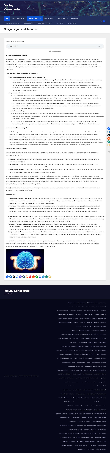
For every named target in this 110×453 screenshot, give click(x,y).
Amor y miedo (95, 306)
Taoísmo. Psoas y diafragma (70, 441)
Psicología (49, 18)
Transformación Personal (80, 445)
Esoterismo (29, 23)
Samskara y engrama (90, 425)
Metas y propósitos (87, 390)
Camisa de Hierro (73, 318)
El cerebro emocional (62, 350)
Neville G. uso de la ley (75, 413)
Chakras (74, 18)
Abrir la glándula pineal (79, 302)
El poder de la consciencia (64, 358)
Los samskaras (77, 390)
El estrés (76, 354)
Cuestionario (102, 342)
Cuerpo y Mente (93, 342)
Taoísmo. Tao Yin (101, 441)
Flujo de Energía (76, 374)
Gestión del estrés (87, 374)
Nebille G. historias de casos (98, 397)
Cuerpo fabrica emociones (98, 338)
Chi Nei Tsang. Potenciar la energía (69, 334)
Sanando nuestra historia (75, 429)
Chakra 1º (75, 322)
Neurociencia (34, 18)
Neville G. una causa (61, 413)
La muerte (75, 382)
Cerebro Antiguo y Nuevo (99, 318)
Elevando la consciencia (85, 358)
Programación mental (100, 417)
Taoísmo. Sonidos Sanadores (87, 441)
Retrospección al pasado (66, 425)
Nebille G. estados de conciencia (79, 397)
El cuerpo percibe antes (65, 354)
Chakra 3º (89, 322)
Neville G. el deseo (90, 405)
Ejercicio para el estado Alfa (98, 346)
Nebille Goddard (45, 23)
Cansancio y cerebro (84, 318)
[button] (101, 21)
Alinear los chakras (74, 306)
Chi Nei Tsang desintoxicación (98, 326)
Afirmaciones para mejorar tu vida (96, 302)
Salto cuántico (79, 425)
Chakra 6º (78, 326)
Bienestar (78, 314)
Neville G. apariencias (100, 401)
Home (69, 302)
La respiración (102, 382)
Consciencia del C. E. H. (65, 338)
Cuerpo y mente (82, 342)
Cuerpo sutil (73, 342)
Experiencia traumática (99, 370)
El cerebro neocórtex (87, 350)
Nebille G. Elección (64, 397)
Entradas (72, 23)
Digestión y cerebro (83, 346)
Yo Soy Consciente (16, 291)
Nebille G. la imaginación (70, 401)
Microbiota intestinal (100, 390)
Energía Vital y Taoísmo (99, 366)
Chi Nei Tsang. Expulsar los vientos (80, 330)
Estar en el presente (76, 370)
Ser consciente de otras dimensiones (69, 433)
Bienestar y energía (88, 314)
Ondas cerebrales (88, 413)
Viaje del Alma (102, 445)
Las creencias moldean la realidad (96, 386)
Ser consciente (102, 429)
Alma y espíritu (86, 306)
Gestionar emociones (100, 374)
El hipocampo (84, 354)
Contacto (75, 338)
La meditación (67, 382)
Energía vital (88, 366)
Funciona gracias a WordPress (12, 376)
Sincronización (102, 433)
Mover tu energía (80, 394)
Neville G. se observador (85, 409)
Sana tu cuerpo (101, 425)
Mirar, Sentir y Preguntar (67, 394)
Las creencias (81, 386)
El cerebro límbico (75, 350)
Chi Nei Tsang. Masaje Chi (99, 330)
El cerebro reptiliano (100, 350)
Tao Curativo (76, 437)
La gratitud (103, 378)
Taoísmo (60, 23)
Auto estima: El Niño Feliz (91, 310)
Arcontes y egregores (76, 310)
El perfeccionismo (101, 354)
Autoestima (102, 310)
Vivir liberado (90, 449)
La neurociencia (84, 382)
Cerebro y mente (13, 23)
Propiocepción (73, 421)
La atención (71, 378)
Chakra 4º (96, 322)
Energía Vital (71, 366)
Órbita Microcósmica (100, 413)
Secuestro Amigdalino (90, 429)
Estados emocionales (63, 370)
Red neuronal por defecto (99, 421)
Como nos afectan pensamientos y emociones (93, 334)
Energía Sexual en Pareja (68, 362)
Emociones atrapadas (100, 358)
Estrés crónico (87, 370)
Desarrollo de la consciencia (68, 346)
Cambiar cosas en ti (100, 314)
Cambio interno (62, 318)
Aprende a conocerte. (63, 310)
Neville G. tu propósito (100, 409)
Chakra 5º (103, 322)
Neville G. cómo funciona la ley (74, 405)
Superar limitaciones (65, 437)
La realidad (93, 382)
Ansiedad (103, 306)
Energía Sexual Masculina (99, 362)
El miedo (91, 354)
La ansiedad (62, 378)
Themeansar (35, 376)
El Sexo (75, 358)
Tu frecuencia (92, 445)
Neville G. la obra (101, 405)
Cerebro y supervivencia (64, 322)
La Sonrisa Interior (71, 386)
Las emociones (67, 390)
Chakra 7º (85, 326)
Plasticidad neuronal (86, 417)
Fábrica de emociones (64, 374)
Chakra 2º (82, 322)
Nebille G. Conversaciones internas (96, 394)
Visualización (81, 449)
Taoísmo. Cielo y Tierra (87, 437)
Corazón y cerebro (85, 338)
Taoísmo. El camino (100, 437)
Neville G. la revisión (71, 409)
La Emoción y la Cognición (91, 378)
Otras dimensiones (65, 417)
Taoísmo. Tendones (67, 445)
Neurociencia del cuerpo (85, 401)
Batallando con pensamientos (66, 314)
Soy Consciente (18, 18)
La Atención (79, 378)
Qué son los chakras (84, 421)
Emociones (62, 18)
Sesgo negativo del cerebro (88, 433)
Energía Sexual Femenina (83, 362)
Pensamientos (75, 417)
